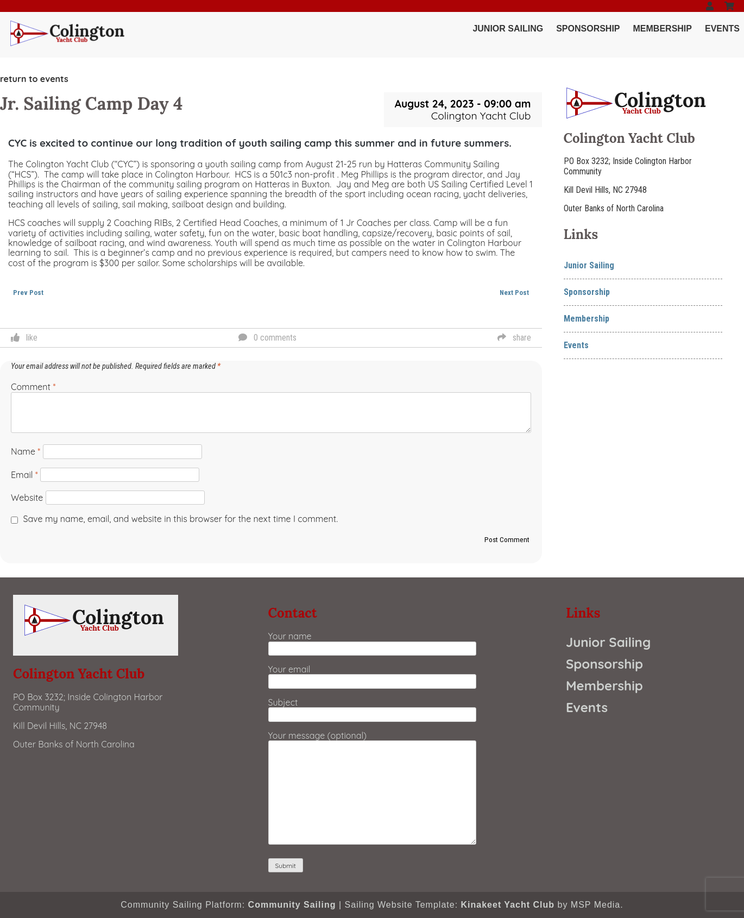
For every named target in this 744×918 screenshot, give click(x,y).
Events (722, 28)
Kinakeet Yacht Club (508, 904)
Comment (33, 386)
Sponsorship (588, 28)
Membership (662, 28)
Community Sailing (292, 904)
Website (27, 497)
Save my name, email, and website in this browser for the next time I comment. (180, 518)
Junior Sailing (507, 28)
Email (24, 474)
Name (25, 451)
